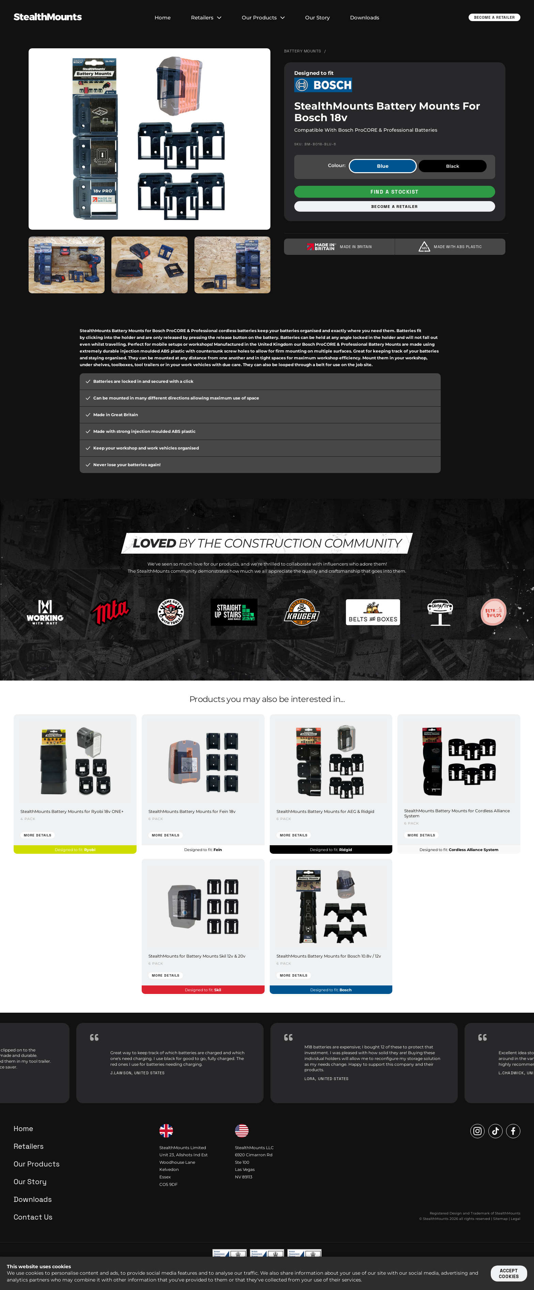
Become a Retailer (494, 17)
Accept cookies (509, 1273)
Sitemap (500, 1218)
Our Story (317, 17)
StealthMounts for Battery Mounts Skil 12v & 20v (197, 956)
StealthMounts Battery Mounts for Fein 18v (192, 811)
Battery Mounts (302, 51)
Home (163, 17)
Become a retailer (394, 206)
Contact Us (33, 1217)
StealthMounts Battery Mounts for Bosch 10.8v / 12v (329, 956)
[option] (170, 1063)
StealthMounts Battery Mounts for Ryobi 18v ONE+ (72, 811)
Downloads (364, 17)
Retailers (206, 17)
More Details (37, 835)
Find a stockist (395, 192)
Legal (515, 1218)
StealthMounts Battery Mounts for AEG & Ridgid (325, 811)
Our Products (263, 17)
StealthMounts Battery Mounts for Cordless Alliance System (457, 813)
